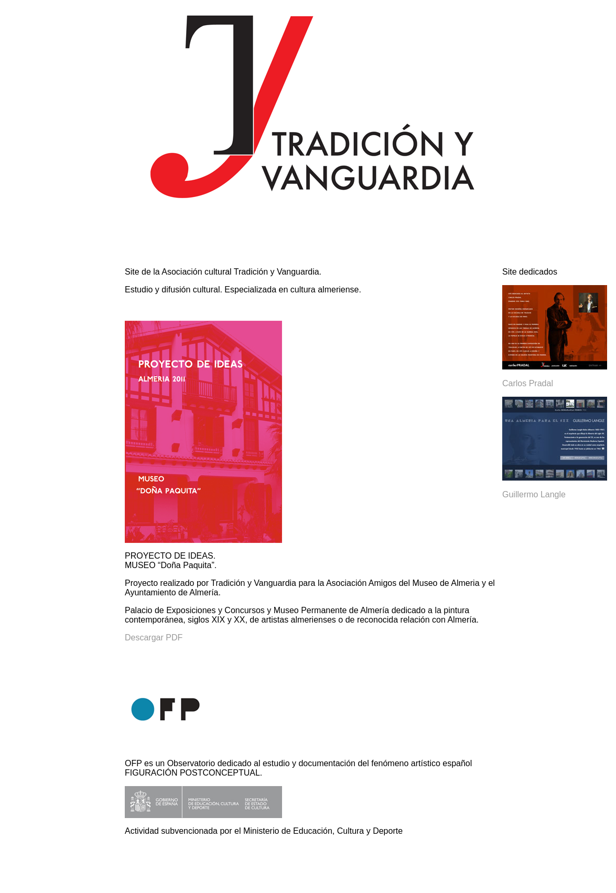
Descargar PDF (153, 637)
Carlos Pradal (527, 383)
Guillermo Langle (534, 494)
